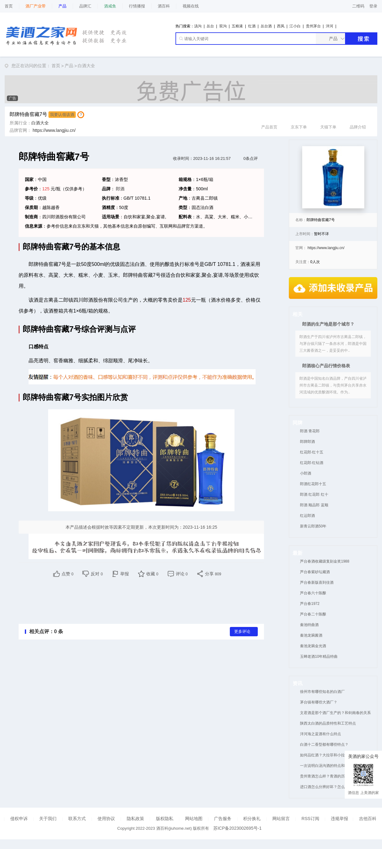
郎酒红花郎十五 (313, 484)
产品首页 (269, 120)
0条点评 (250, 158)
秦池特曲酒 (309, 625)
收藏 (152, 573)
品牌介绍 (358, 120)
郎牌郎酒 (307, 441)
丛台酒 (266, 26)
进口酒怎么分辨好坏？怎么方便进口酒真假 (335, 787)
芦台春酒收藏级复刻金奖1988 (324, 561)
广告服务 (222, 818)
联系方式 (77, 818)
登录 (373, 6)
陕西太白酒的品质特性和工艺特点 (328, 723)
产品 (69, 65)
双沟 (223, 26)
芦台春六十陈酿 (313, 593)
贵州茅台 (313, 26)
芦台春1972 (310, 603)
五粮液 (237, 26)
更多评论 (242, 631)
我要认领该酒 (62, 114)
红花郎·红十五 (311, 452)
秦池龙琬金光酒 (313, 646)
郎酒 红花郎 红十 (314, 494)
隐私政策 (135, 818)
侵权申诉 (19, 818)
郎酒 (120, 188)
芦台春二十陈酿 (313, 614)
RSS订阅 (310, 818)
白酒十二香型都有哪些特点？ (324, 744)
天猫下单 (328, 120)
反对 (97, 573)
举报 (124, 573)
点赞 (67, 573)
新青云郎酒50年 (313, 526)
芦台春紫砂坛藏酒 (315, 572)
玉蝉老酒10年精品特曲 (319, 656)
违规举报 (339, 818)
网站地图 (193, 818)
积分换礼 (252, 818)
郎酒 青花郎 (310, 431)
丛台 (210, 26)
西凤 (280, 26)
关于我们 (48, 818)
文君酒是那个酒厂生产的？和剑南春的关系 (335, 713)
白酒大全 (86, 65)
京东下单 (299, 120)
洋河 (329, 26)
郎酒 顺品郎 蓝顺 (314, 505)
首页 (9, 6)
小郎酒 (305, 473)
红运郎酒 (307, 515)
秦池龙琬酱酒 (311, 635)
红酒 (252, 26)
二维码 (358, 6)
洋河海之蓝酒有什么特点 (320, 734)
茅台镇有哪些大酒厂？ (318, 702)
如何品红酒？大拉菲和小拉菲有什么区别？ (335, 755)
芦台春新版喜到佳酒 (317, 582)
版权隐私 (164, 818)
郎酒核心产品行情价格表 (326, 365)
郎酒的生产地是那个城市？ (328, 324)
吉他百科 (367, 818)
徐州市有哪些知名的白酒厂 (322, 691)
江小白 (295, 26)
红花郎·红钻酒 (311, 463)
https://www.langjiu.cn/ (54, 130)
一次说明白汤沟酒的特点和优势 (326, 765)
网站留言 (281, 818)
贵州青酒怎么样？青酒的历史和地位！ (331, 776)
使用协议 (106, 818)
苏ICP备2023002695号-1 (237, 828)
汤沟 (198, 26)
